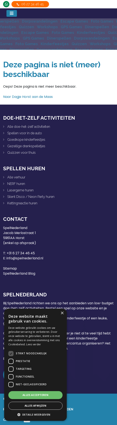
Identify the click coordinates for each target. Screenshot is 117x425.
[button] (35, 414)
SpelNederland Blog (19, 273)
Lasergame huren (20, 190)
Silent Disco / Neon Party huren (30, 197)
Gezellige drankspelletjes (26, 146)
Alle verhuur (16, 177)
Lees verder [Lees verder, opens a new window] (33, 344)
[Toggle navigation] (11, 13)
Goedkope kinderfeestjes (26, 140)
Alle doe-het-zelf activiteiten (28, 127)
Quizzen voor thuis (21, 153)
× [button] (62, 313)
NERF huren (16, 184)
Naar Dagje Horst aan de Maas (28, 96)
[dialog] (35, 365)
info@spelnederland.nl (24, 258)
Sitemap (10, 268)
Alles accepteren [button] (35, 395)
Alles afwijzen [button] (36, 405)
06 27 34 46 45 (32, 4)
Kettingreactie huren (22, 203)
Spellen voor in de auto (24, 133)
